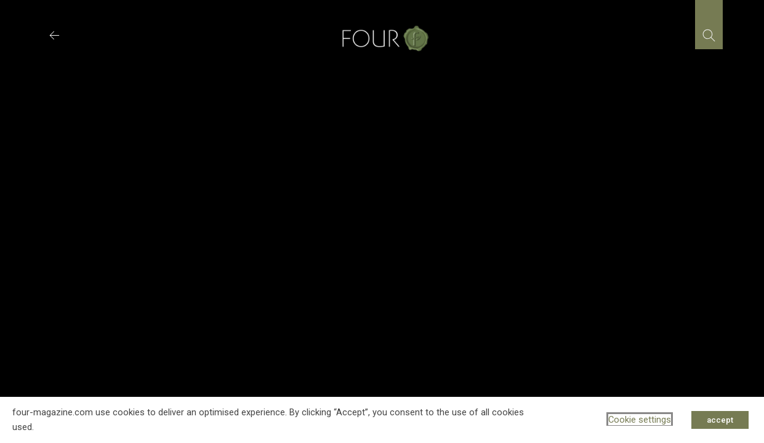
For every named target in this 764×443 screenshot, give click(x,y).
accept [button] (720, 420)
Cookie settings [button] (639, 419)
